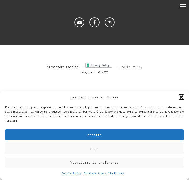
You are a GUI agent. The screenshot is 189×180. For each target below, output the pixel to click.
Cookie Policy (71, 173)
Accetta (94, 135)
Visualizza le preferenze (94, 162)
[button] (181, 97)
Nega (94, 149)
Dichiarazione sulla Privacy (104, 173)
